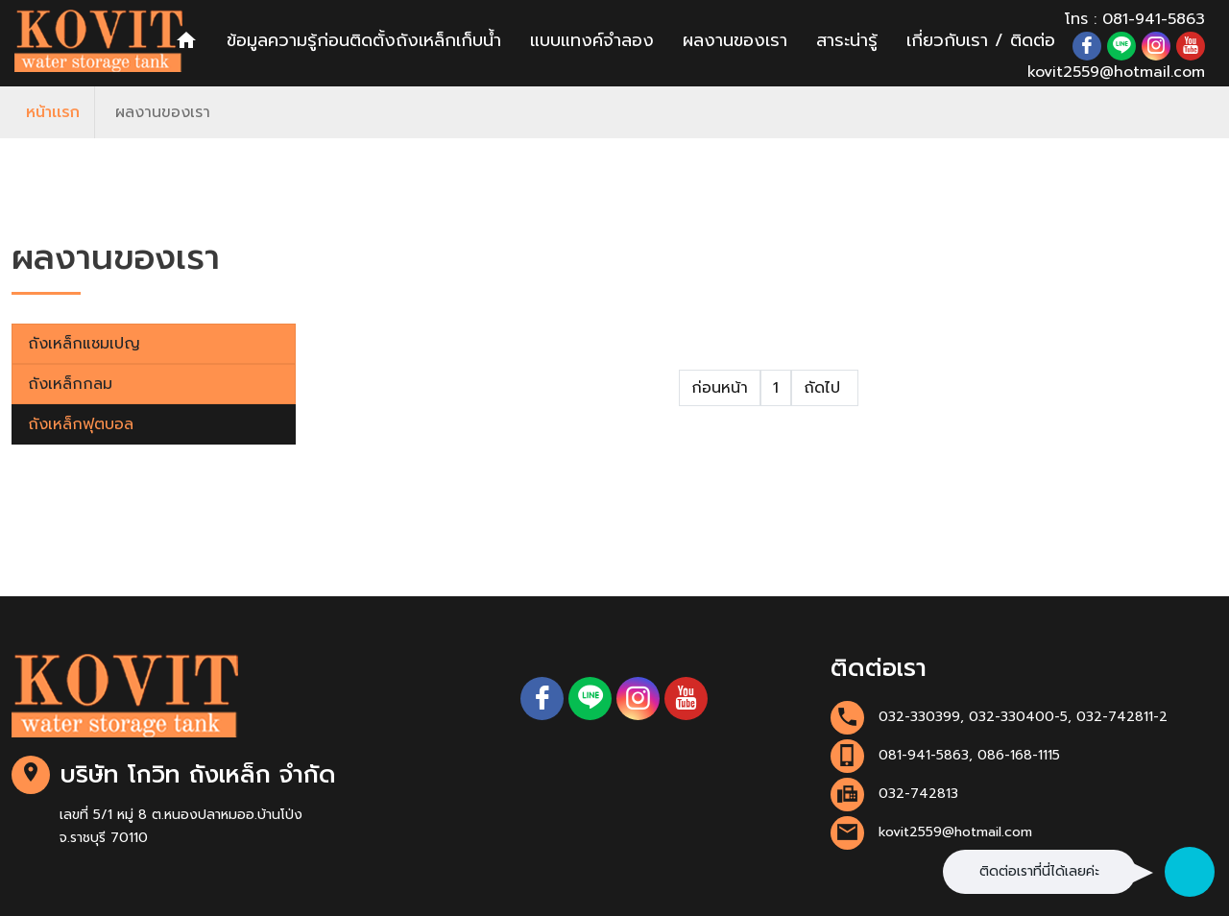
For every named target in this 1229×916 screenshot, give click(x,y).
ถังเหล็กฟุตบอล (80, 424)
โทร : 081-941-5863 (1135, 19)
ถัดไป (825, 387)
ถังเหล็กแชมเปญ (84, 343)
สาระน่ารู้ (847, 40)
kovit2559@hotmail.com (1116, 72)
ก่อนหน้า (719, 387)
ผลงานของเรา (735, 40)
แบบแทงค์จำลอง (592, 40)
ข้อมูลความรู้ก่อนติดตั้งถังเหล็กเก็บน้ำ (364, 40)
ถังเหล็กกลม (70, 384)
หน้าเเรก (53, 112)
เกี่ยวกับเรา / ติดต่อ (980, 40)
